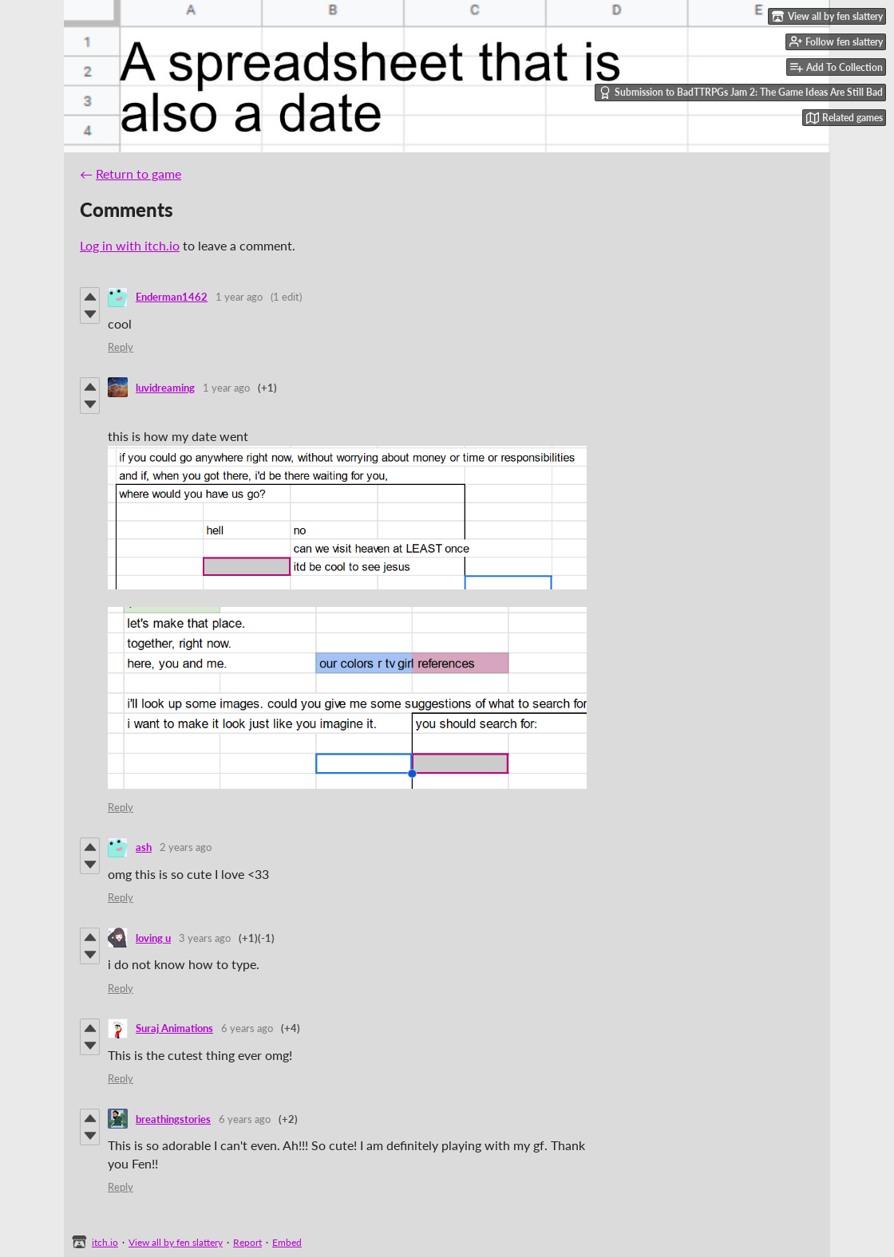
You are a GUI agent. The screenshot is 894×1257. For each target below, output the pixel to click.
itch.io (105, 1242)
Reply (120, 347)
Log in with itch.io (130, 245)
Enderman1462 (172, 296)
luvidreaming (165, 387)
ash (144, 847)
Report (247, 1242)
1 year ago (239, 296)
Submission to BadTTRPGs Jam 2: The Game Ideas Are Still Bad (741, 92)
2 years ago (186, 847)
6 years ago (247, 1028)
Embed (287, 1242)
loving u (153, 938)
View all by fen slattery (176, 1242)
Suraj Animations (174, 1028)
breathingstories (173, 1119)
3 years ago (205, 938)
